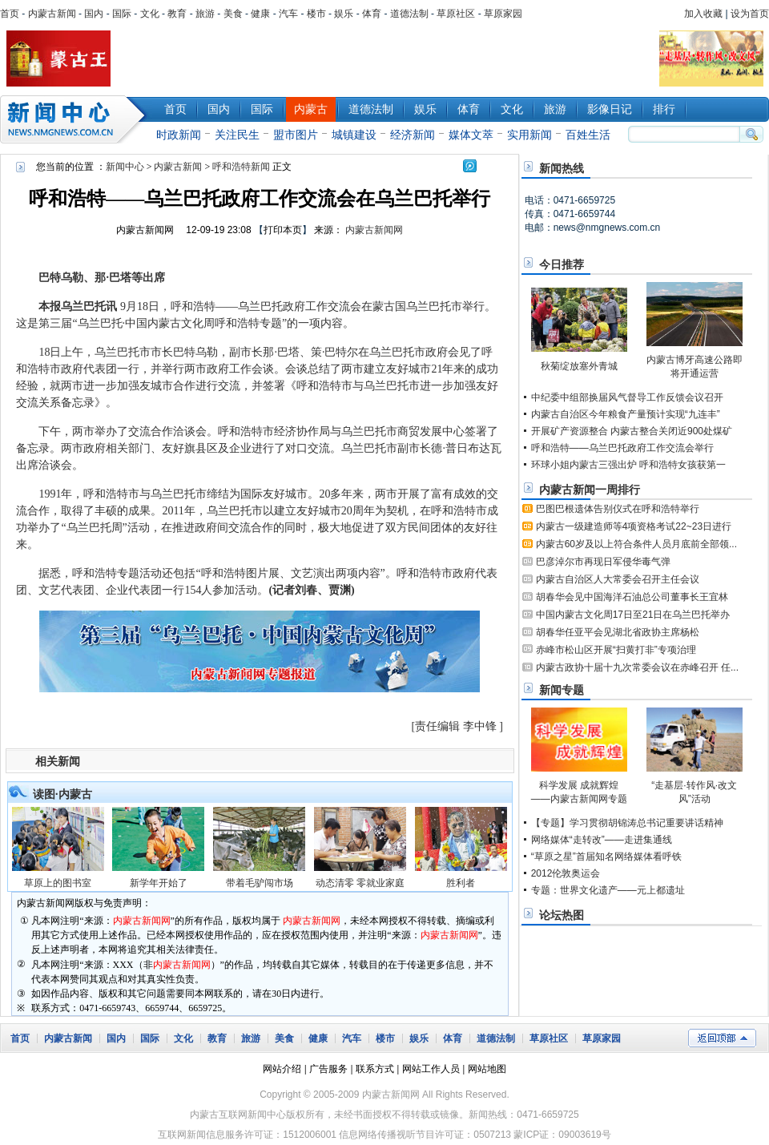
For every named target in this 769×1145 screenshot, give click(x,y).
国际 (121, 13)
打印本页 (283, 230)
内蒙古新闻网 (145, 230)
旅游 (205, 13)
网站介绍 (282, 1068)
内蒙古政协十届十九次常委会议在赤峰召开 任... (637, 667)
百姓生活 (588, 134)
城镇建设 (354, 134)
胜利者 (460, 883)
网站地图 (487, 1068)
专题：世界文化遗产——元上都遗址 (608, 890)
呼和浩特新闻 (241, 166)
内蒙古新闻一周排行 (589, 489)
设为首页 (750, 13)
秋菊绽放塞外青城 (579, 366)
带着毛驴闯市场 (259, 883)
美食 (233, 13)
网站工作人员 (431, 1068)
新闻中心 (76, 119)
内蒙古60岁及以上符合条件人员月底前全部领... (636, 544)
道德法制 (409, 13)
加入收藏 (703, 13)
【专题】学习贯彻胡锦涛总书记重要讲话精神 (627, 823)
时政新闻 (178, 134)
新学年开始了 (158, 883)
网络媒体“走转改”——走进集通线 (601, 839)
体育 (371, 13)
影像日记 (609, 109)
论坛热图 (561, 915)
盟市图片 (295, 134)
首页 (9, 13)
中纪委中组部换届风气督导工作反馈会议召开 (627, 397)
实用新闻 (529, 134)
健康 (260, 13)
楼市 (316, 13)
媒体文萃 (471, 134)
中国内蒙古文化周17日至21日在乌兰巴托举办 (633, 614)
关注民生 (237, 134)
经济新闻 (412, 134)
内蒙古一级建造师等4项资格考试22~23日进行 (633, 526)
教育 (177, 13)
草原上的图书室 (57, 883)
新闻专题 (561, 689)
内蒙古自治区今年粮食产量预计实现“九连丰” (625, 414)
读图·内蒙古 (62, 794)
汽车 (288, 13)
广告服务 (328, 1068)
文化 (149, 13)
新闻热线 (561, 168)
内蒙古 (311, 109)
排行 (664, 109)
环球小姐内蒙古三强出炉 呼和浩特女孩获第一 (628, 464)
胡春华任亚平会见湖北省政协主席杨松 (617, 632)
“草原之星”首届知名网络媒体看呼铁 (606, 856)
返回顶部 (722, 1038)
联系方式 (375, 1068)
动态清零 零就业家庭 (360, 883)
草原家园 (503, 13)
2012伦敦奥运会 (566, 873)
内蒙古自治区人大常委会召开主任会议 (617, 579)
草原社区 (456, 13)
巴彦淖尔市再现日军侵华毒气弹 (603, 561)
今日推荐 (561, 264)
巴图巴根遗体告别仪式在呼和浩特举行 (617, 508)
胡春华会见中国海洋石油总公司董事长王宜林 (632, 597)
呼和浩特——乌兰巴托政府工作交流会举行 (622, 448)
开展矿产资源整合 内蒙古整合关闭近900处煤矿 (631, 431)
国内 (93, 13)
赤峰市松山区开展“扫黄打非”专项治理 (616, 649)
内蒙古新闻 (52, 13)
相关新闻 (57, 761)
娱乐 (343, 13)
